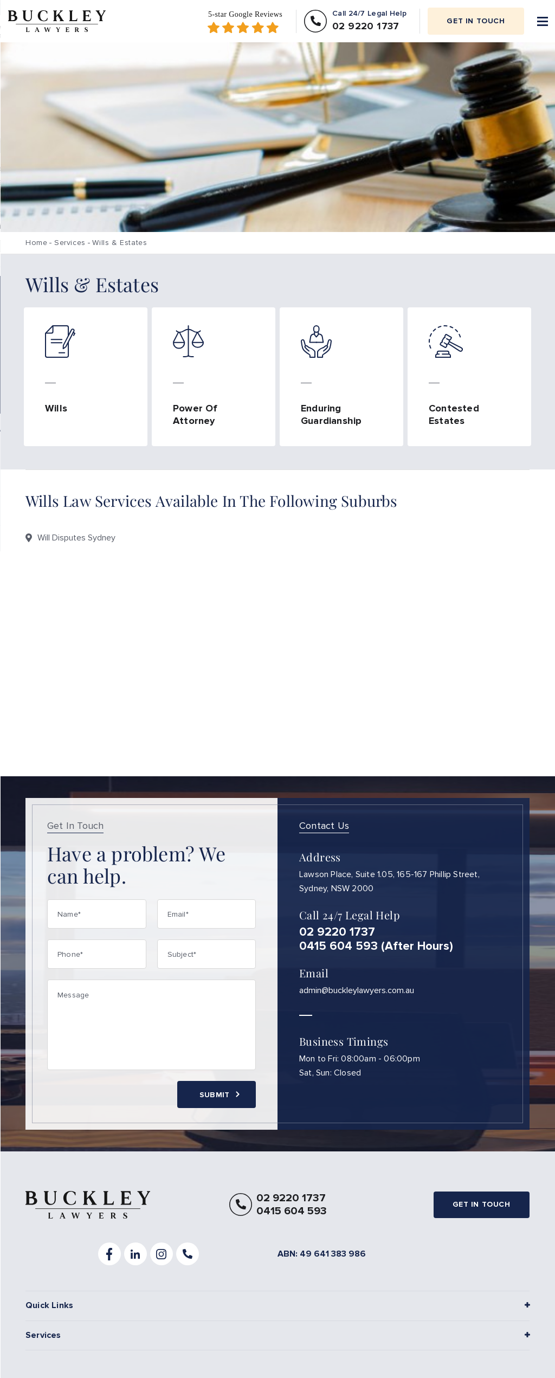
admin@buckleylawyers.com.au (356, 991)
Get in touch (476, 20)
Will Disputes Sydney (76, 538)
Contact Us (324, 826)
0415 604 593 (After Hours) (376, 947)
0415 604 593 (291, 1213)
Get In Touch (75, 826)
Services (70, 242)
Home (36, 242)
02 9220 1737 (337, 933)
